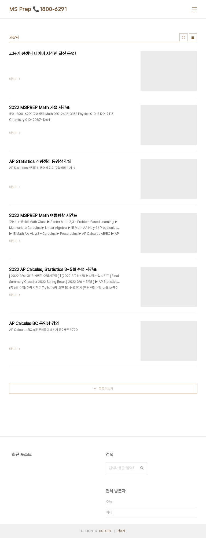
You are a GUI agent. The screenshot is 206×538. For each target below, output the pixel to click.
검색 (142, 468)
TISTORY (104, 531)
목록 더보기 (106, 389)
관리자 (121, 531)
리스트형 (193, 37)
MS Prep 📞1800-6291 (38, 9)
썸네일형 (183, 37)
